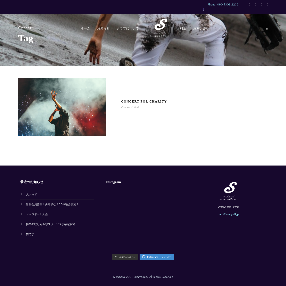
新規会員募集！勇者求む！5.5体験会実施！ (52, 204)
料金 (183, 28)
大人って (31, 194)
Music (137, 107)
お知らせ (103, 28)
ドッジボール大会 (37, 214)
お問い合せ (201, 28)
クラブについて (128, 28)
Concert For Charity (144, 101)
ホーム (85, 28)
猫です (30, 234)
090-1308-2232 (229, 207)
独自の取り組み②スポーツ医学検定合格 (50, 224)
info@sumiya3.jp (229, 214)
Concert (125, 107)
